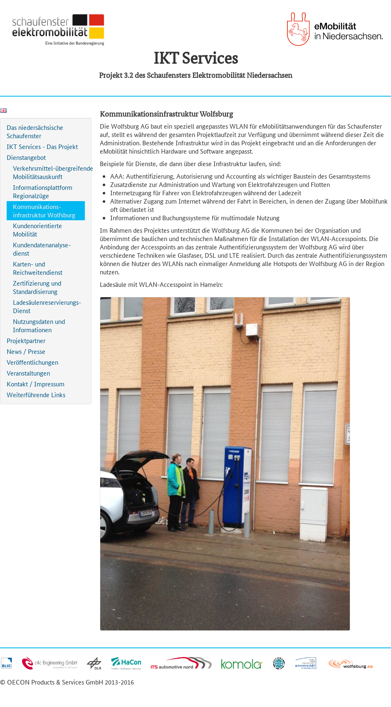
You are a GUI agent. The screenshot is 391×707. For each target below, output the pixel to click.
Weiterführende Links (36, 394)
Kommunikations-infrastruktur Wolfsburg (44, 210)
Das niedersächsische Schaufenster (35, 131)
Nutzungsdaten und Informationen (39, 325)
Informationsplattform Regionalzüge (42, 191)
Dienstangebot (26, 157)
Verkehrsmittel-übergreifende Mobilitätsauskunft (49, 172)
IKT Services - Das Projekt (42, 146)
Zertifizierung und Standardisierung (37, 287)
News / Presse (26, 351)
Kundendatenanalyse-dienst (42, 248)
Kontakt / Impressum (35, 383)
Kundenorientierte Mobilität (37, 229)
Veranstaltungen (28, 372)
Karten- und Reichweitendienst (37, 267)
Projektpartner (26, 340)
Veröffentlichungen (32, 362)
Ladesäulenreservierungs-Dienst (47, 306)
